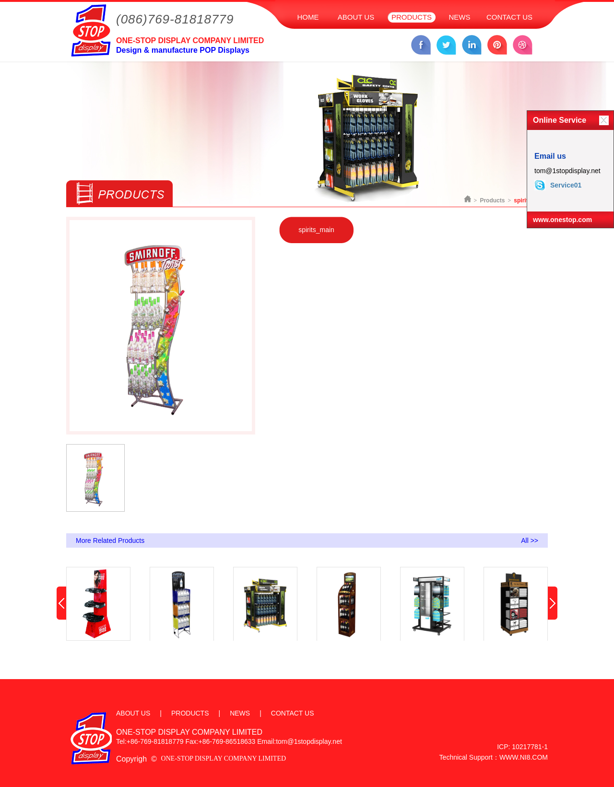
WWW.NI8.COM (523, 757)
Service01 (557, 185)
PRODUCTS (411, 17)
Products (492, 200)
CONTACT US (509, 17)
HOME (308, 17)
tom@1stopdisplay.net (567, 171)
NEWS (460, 17)
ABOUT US (356, 17)
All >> (529, 540)
